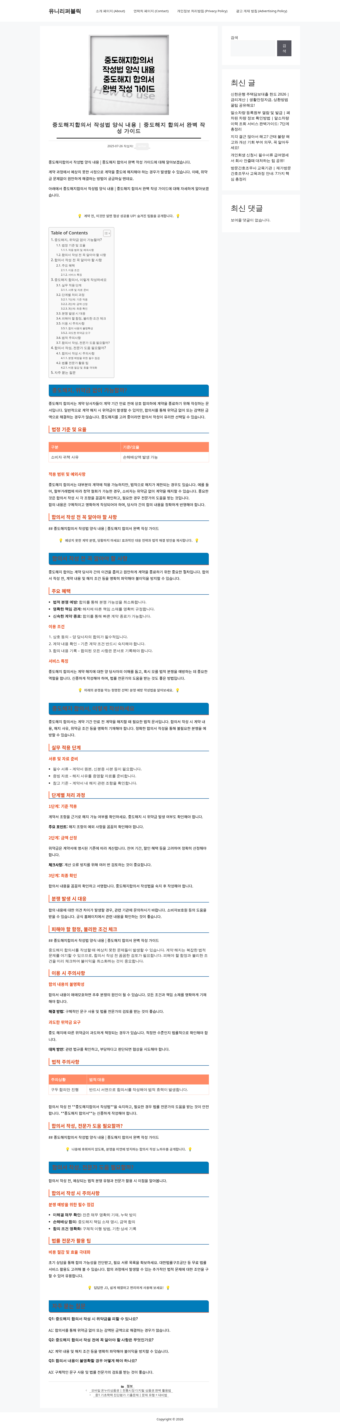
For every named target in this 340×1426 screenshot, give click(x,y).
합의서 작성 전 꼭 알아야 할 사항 (84, 255)
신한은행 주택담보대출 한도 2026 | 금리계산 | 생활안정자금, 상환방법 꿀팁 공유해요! (260, 100)
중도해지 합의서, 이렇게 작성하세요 (80, 279)
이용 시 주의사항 (73, 323)
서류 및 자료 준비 (78, 290)
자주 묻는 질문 (65, 372)
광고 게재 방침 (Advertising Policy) (261, 11)
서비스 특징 (75, 275)
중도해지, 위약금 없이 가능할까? (78, 239)
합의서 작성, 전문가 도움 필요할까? (86, 343)
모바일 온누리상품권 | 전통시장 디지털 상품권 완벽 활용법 (131, 1390)
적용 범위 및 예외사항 (81, 250)
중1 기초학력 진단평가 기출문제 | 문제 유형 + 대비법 (131, 1395)
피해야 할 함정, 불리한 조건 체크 (84, 318)
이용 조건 (73, 270)
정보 (130, 1386)
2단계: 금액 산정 (78, 304)
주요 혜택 (68, 265)
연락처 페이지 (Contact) (151, 11)
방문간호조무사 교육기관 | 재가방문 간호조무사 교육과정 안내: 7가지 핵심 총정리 (261, 173)
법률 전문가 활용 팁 (75, 363)
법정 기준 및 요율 (73, 245)
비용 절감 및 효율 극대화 (82, 367)
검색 (234, 37)
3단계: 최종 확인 (78, 308)
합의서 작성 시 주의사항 (78, 353)
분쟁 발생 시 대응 (73, 313)
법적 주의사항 (71, 338)
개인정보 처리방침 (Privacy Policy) (202, 11)
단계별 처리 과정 (73, 295)
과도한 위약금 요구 (79, 333)
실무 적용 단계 (72, 285)
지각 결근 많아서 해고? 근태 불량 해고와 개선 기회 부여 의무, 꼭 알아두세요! (260, 142)
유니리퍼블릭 (65, 11)
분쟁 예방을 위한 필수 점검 (84, 358)
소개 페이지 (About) (110, 11)
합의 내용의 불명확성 (80, 328)
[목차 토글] (105, 233)
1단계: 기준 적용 (78, 299)
